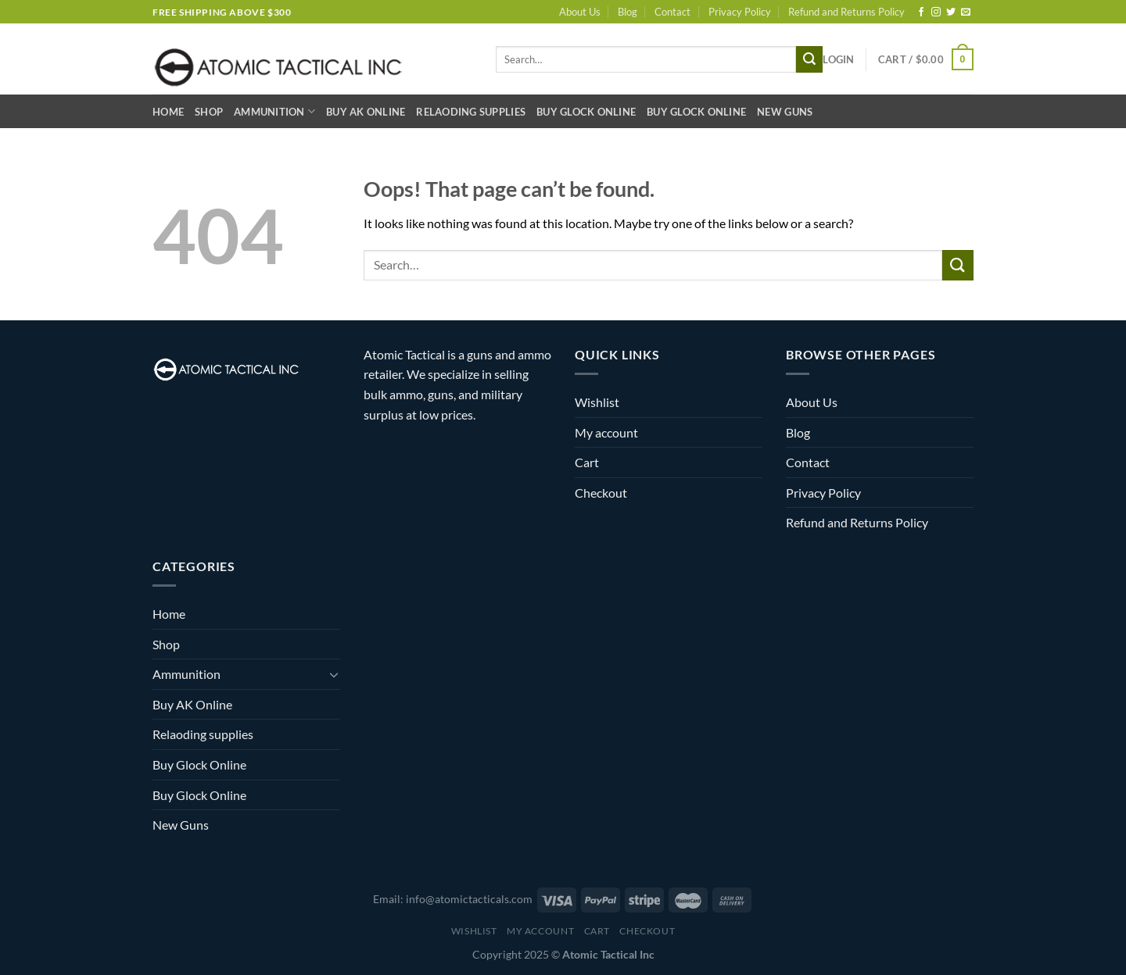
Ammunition (274, 111)
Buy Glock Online (586, 111)
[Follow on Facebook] (921, 12)
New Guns (784, 111)
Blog (627, 11)
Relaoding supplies (470, 111)
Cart (587, 462)
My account (606, 432)
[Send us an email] (965, 12)
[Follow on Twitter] (951, 12)
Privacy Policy (739, 11)
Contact (672, 11)
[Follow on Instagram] (936, 12)
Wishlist (597, 402)
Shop (209, 111)
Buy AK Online (365, 111)
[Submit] (809, 59)
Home (168, 111)
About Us (580, 11)
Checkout (601, 492)
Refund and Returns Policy (846, 11)
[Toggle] (334, 674)
